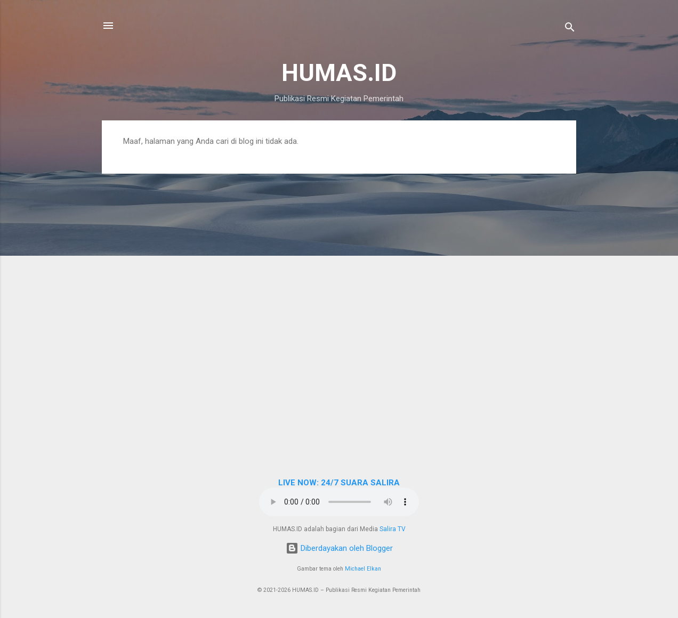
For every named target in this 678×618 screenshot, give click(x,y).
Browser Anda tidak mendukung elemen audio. (339, 501)
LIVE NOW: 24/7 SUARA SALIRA (339, 482)
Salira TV (393, 529)
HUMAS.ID (339, 73)
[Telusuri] (569, 29)
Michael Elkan (363, 568)
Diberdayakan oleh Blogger (339, 548)
